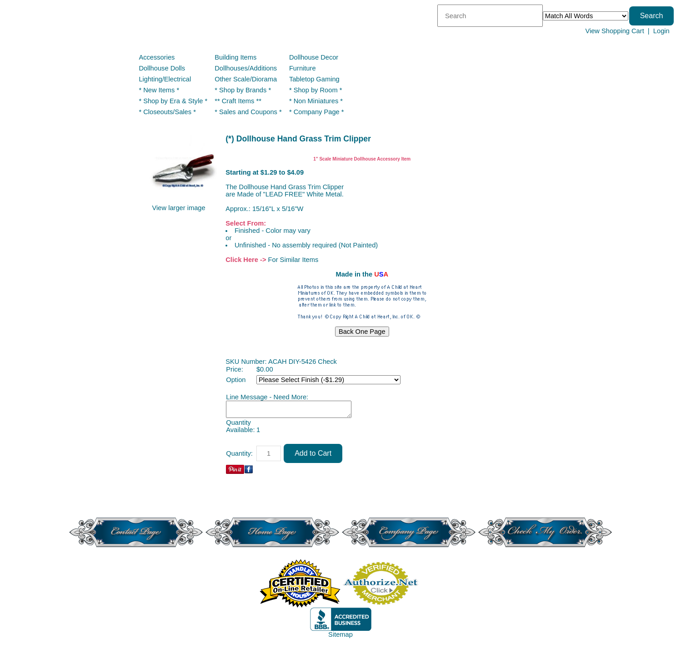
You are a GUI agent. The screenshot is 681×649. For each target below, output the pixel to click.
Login (661, 31)
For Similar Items (293, 259)
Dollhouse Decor (313, 57)
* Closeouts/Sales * (167, 112)
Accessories (157, 57)
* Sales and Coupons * (248, 112)
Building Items (235, 57)
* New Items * (159, 90)
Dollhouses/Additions (246, 68)
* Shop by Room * (315, 90)
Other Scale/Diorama (246, 79)
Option (235, 379)
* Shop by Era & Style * (173, 101)
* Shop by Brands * (243, 90)
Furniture (302, 68)
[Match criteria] (585, 15)
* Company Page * (316, 112)
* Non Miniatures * (316, 101)
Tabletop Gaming (314, 79)
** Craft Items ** (238, 101)
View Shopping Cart (614, 31)
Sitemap (340, 634)
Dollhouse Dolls (162, 68)
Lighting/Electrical (166, 79)
